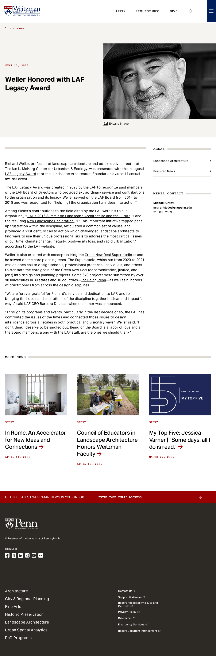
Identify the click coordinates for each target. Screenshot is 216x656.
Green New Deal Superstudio (108, 255)
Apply (120, 11)
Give (174, 11)
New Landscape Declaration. (50, 221)
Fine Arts (13, 606)
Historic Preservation (24, 614)
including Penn (93, 280)
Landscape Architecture (170, 161)
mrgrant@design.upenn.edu (172, 207)
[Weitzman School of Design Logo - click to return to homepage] (22, 12)
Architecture (16, 591)
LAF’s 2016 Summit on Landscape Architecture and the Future (78, 216)
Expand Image (116, 123)
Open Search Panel (191, 11)
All (14, 28)
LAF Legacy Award (20, 174)
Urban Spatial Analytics (26, 630)
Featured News (164, 171)
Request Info (148, 11)
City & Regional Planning (27, 598)
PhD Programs (18, 637)
